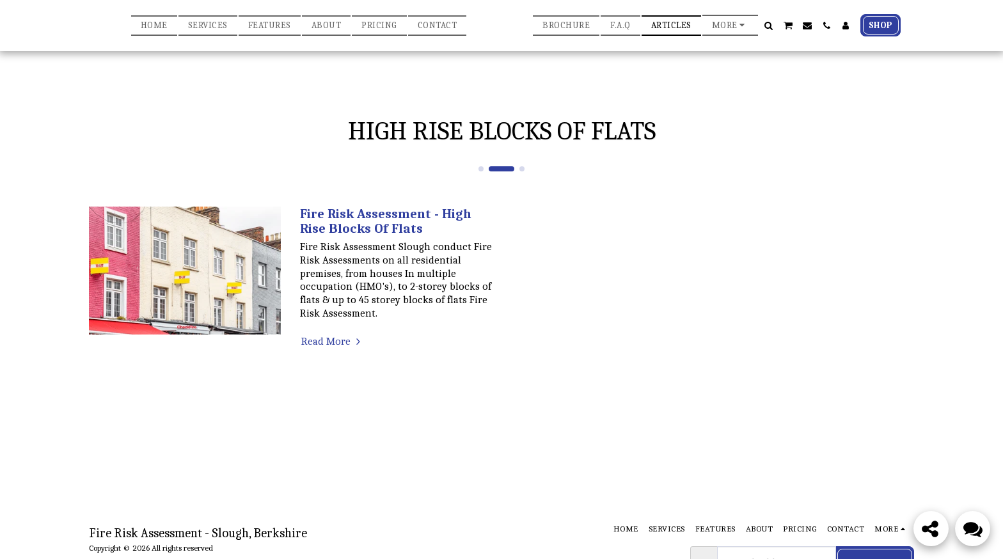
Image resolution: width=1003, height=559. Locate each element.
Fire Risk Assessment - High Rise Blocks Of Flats (385, 221)
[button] (832, 25)
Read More (332, 341)
